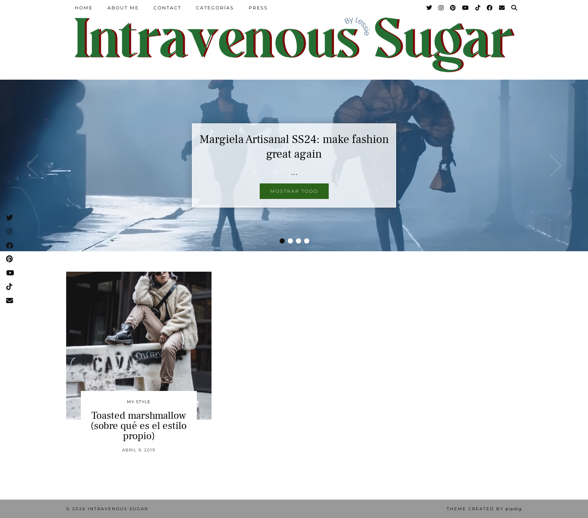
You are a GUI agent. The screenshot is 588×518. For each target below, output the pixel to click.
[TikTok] (478, 8)
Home (84, 8)
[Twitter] (429, 8)
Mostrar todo (294, 191)
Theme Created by (484, 508)
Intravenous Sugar (118, 508)
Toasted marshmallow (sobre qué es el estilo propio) (139, 425)
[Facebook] (490, 8)
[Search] (514, 8)
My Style (139, 401)
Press (258, 8)
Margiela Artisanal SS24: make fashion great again (294, 146)
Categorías (215, 8)
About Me (123, 8)
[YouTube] (466, 8)
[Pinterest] (453, 8)
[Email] (502, 8)
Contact (167, 8)
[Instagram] (441, 8)
